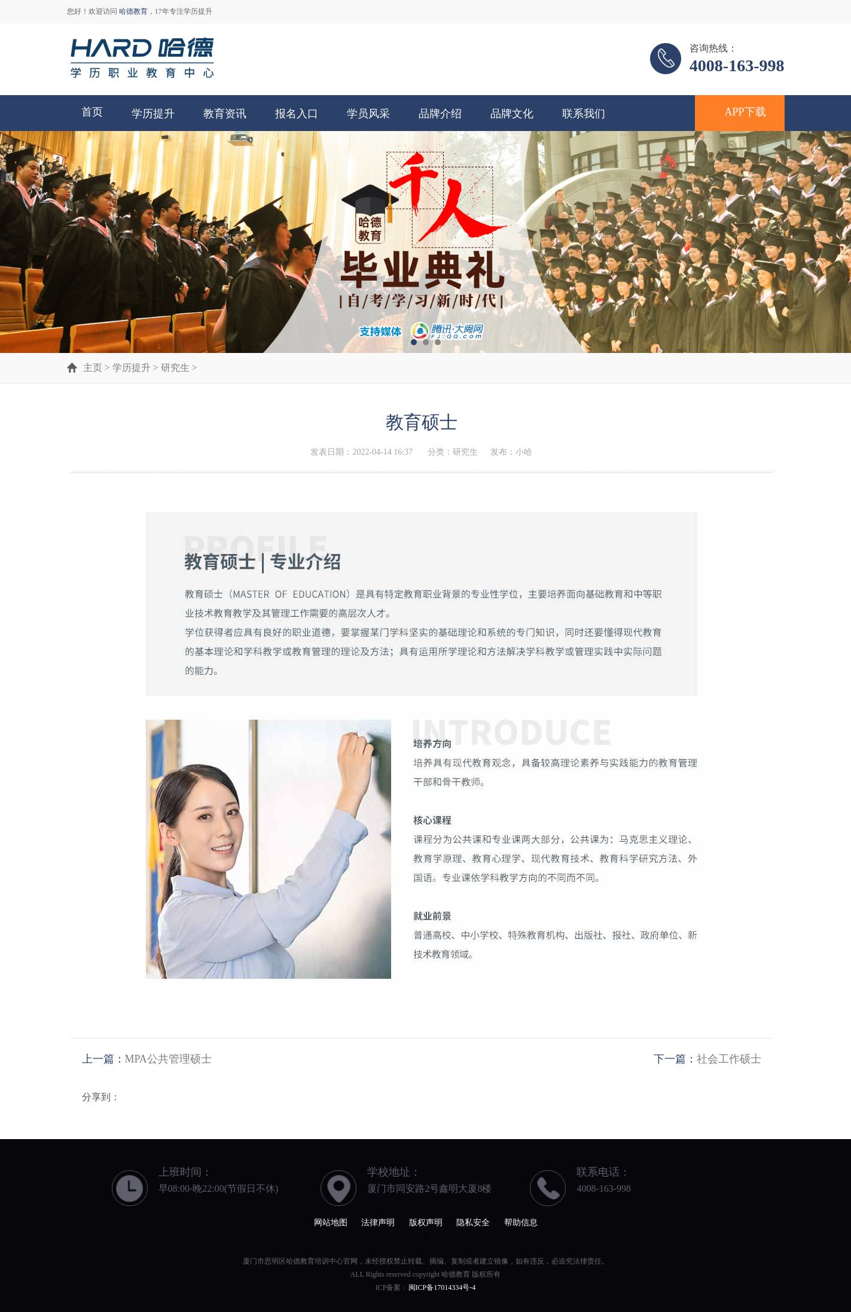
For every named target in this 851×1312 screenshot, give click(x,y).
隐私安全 (473, 1222)
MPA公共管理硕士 (168, 1059)
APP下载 (745, 112)
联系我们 (583, 114)
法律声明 (378, 1222)
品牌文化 (511, 114)
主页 (92, 368)
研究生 (175, 368)
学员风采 (368, 114)
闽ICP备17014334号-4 (442, 1287)
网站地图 (330, 1222)
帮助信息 (521, 1222)
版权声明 (426, 1222)
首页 (92, 112)
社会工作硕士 (729, 1059)
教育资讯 (224, 114)
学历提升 (153, 114)
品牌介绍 (440, 114)
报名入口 (296, 114)
